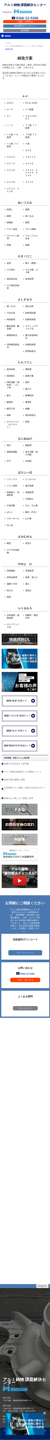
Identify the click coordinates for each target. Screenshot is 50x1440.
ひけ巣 (28, 518)
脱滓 (27, 382)
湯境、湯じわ (31, 577)
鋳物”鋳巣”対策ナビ (10, 1329)
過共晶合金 (12, 279)
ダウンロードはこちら (25, 953)
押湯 (9, 245)
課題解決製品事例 (9, 1304)
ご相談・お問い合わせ (25, 980)
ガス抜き (11, 270)
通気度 (28, 369)
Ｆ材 (27, 144)
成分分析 (29, 306)
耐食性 (28, 402)
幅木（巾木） (31, 512)
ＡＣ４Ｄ (11, 170)
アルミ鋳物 (30, 229)
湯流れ (28, 590)
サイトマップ (7, 1374)
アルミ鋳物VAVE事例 (10, 1309)
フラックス (12, 479)
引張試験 (11, 505)
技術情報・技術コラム (11, 1319)
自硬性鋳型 (30, 319)
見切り (28, 543)
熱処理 (28, 445)
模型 (9, 543)
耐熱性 (10, 402)
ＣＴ (9, 116)
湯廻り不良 (12, 584)
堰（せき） (12, 306)
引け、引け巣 (31, 505)
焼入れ (10, 590)
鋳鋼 (27, 409)
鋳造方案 (29, 376)
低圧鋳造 (11, 369)
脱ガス (28, 389)
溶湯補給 (11, 571)
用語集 (4, 1359)
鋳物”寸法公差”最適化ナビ (12, 1334)
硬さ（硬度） (31, 263)
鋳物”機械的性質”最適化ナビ (13, 1344)
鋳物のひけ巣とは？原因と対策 (18, 798)
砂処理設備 (30, 313)
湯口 (27, 584)
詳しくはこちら (25, 1008)
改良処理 (29, 279)
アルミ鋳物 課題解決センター (25, 5)
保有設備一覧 (7, 1314)
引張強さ (29, 499)
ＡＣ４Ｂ (11, 182)
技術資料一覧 (7, 1324)
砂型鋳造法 (30, 351)
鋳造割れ (11, 376)
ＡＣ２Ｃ (29, 182)
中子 (9, 461)
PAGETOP (42, 1286)
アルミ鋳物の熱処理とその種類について (23, 772)
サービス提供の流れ (10, 1354)
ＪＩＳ (10, 125)
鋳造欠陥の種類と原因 (14, 780)
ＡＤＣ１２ (30, 157)
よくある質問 (7, 1349)
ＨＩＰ (10, 109)
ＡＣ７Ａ (11, 163)
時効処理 (11, 319)
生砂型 (28, 461)
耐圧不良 (11, 409)
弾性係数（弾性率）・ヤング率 (13, 385)
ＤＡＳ (28, 150)
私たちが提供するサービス (12, 1299)
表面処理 (29, 492)
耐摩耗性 (29, 395)
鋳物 (27, 245)
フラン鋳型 (12, 486)
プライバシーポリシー (11, 1369)
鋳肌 (27, 209)
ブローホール (13, 518)
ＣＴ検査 (29, 109)
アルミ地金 (12, 229)
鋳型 (27, 222)
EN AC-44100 (31, 103)
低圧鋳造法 (30, 415)
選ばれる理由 (7, 1295)
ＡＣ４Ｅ (29, 163)
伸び (9, 445)
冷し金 (10, 525)
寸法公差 (11, 313)
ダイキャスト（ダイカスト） (13, 424)
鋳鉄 (9, 415)
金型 (9, 263)
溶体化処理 (12, 577)
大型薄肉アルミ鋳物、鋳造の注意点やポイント (25, 789)
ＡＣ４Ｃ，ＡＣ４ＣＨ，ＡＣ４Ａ (31, 173)
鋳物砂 (10, 222)
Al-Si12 (10, 103)
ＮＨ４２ (11, 157)
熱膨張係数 (12, 452)
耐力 (9, 395)
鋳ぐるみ (29, 216)
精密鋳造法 (12, 335)
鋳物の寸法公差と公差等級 (16, 764)
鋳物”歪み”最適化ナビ (11, 1339)
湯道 (9, 597)
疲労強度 (29, 486)
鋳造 (27, 422)
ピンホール (30, 479)
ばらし (10, 512)
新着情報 (5, 1364)
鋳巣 (9, 216)
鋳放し (10, 209)
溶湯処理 (29, 571)
